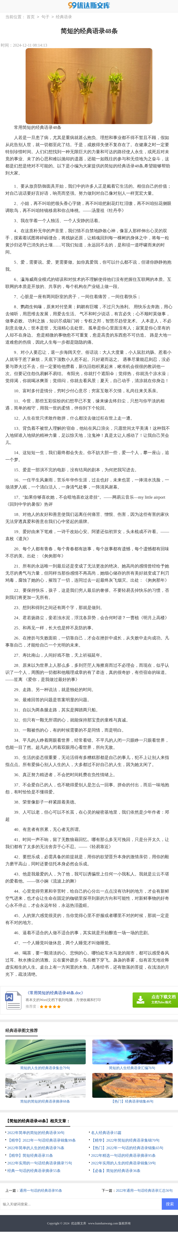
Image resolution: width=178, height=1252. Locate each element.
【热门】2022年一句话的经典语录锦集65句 (127, 1148)
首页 (31, 17)
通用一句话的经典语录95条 (41, 1190)
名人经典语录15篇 (106, 1133)
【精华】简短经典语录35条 (30, 1155)
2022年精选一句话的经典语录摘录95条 (123, 1155)
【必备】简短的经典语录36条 (115, 1171)
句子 (45, 17)
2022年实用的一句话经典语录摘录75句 (39, 1163)
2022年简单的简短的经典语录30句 (35, 1133)
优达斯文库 (78, 1223)
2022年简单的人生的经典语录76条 (35, 1148)
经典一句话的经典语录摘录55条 (34, 1171)
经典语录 (64, 17)
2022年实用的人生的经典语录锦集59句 (123, 1163)
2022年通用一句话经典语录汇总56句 (144, 1190)
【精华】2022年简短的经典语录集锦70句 (125, 1140)
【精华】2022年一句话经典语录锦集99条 (41, 1140)
